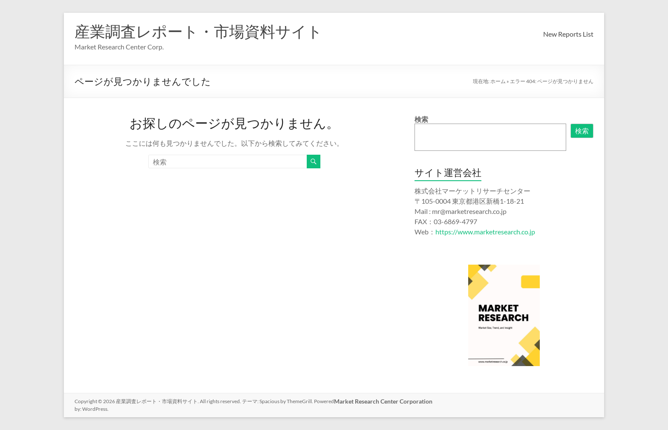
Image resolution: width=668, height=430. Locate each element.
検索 (421, 119)
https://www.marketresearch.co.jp (485, 232)
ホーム (498, 81)
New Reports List (568, 34)
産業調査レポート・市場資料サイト (198, 31)
